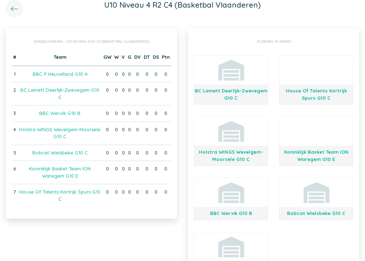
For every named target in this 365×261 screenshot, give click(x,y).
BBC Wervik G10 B (60, 113)
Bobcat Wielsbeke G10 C (60, 153)
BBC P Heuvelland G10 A (60, 74)
